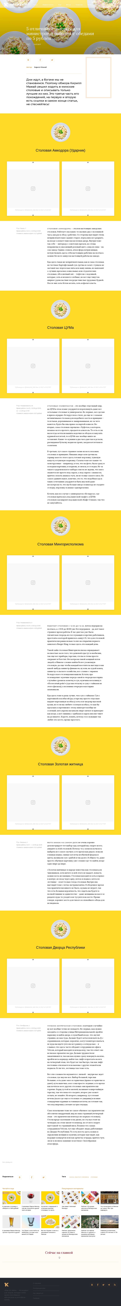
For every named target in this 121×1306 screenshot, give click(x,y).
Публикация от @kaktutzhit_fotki (25, 210)
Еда (59, 5)
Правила (36, 1298)
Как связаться (38, 1293)
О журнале (37, 1283)
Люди (35, 5)
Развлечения (48, 5)
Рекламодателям (40, 1288)
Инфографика (93, 5)
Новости (79, 5)
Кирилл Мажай (40, 67)
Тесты (106, 5)
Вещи (68, 5)
